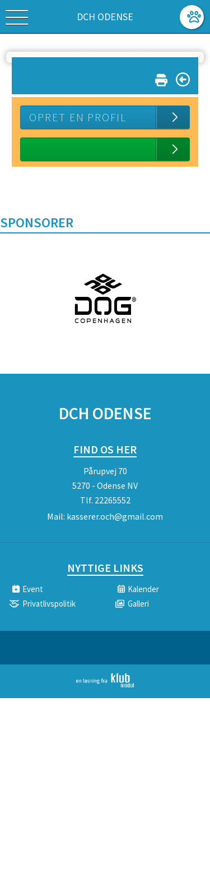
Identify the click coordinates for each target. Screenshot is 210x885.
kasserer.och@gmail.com (115, 516)
